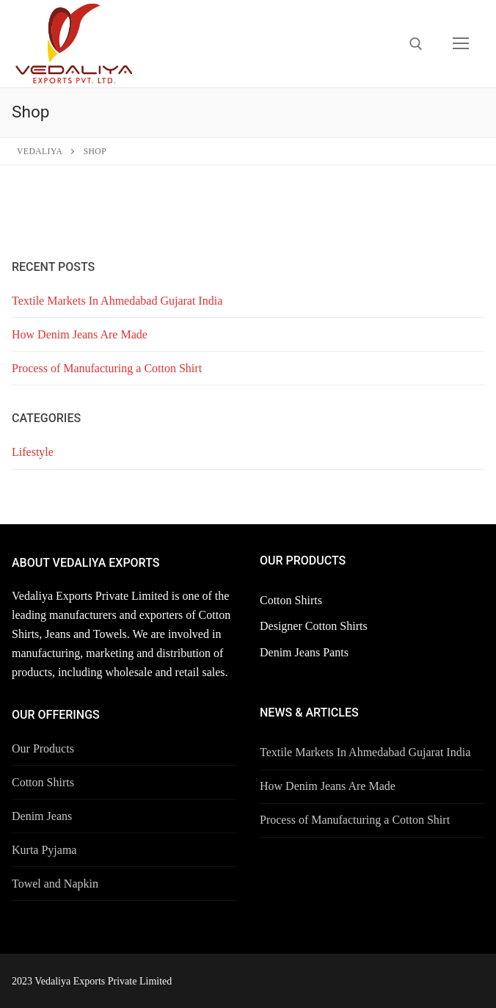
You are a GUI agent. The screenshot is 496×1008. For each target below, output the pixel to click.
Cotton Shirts (43, 782)
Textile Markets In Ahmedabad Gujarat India (117, 300)
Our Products (43, 748)
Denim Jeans (42, 816)
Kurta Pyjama (44, 850)
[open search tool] (416, 44)
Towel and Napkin (55, 883)
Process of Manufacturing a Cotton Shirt (107, 368)
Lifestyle (33, 452)
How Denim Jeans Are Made (79, 334)
